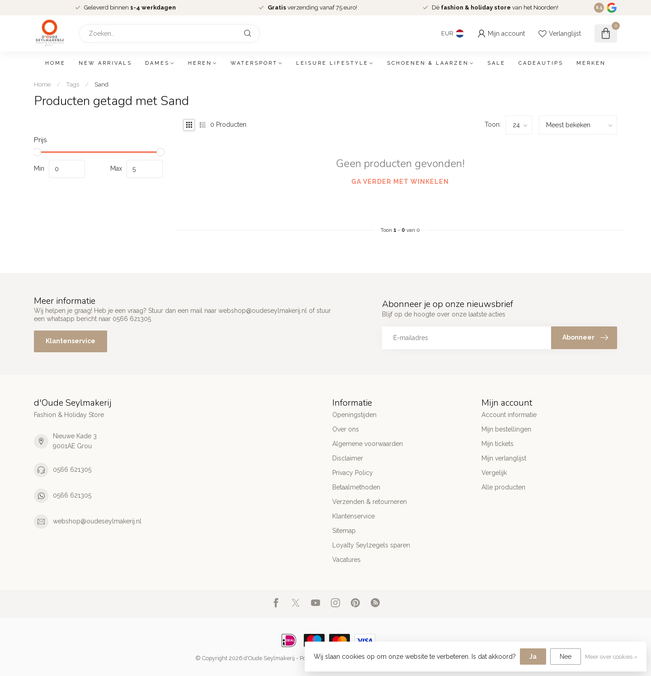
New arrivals (105, 63)
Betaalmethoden (356, 487)
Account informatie (509, 414)
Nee (565, 656)
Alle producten (503, 487)
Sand (101, 84)
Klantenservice (70, 341)
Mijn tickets (497, 443)
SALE (496, 63)
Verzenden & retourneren (369, 501)
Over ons (345, 429)
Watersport (254, 63)
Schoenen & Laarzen (428, 63)
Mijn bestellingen (506, 429)
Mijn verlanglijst (503, 458)
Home (55, 63)
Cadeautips (541, 63)
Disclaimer (347, 458)
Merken (591, 63)
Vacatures (346, 559)
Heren (200, 63)
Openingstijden (354, 414)
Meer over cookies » (611, 656)
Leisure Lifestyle (332, 63)
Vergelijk (494, 472)
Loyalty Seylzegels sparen (371, 545)
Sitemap (344, 530)
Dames (157, 63)
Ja (533, 656)
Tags (72, 84)
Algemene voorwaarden (367, 443)
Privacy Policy (352, 472)
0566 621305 (72, 469)
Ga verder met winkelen (400, 181)
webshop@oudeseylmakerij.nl (97, 521)
